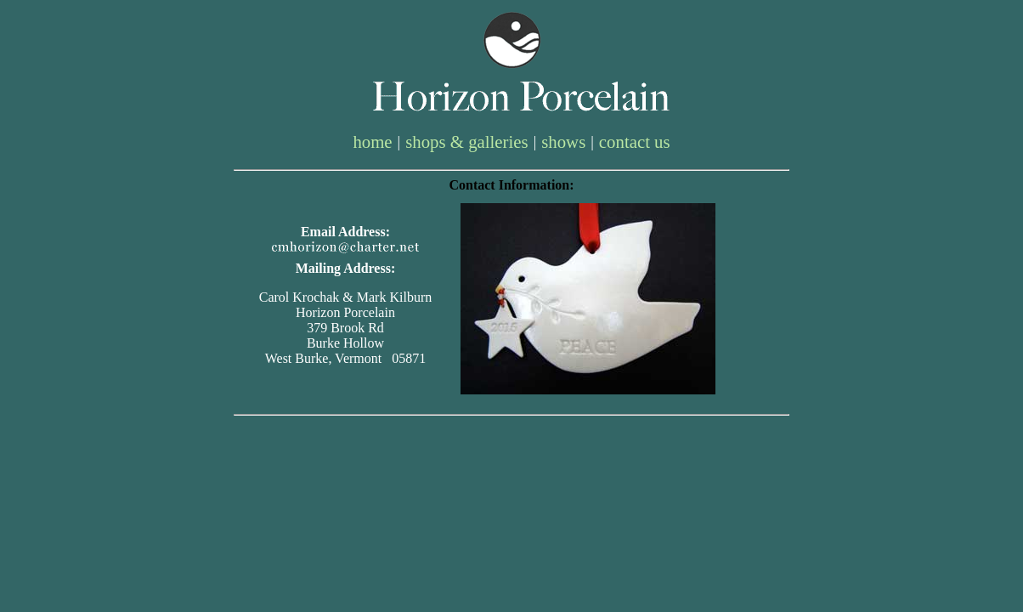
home (372, 141)
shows (563, 141)
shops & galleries (466, 141)
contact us (634, 141)
